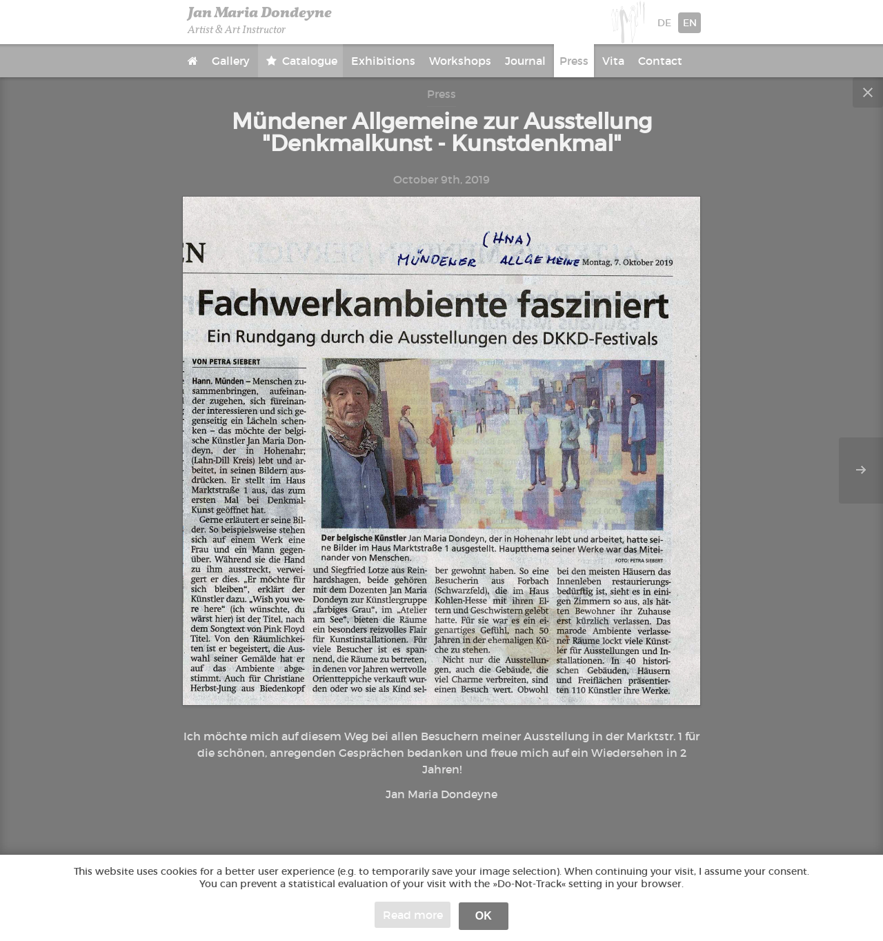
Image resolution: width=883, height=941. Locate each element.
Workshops (460, 61)
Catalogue (308, 61)
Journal (525, 61)
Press (573, 61)
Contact (660, 61)
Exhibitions (383, 61)
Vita (613, 61)
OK (483, 916)
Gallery (231, 61)
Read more (413, 915)
